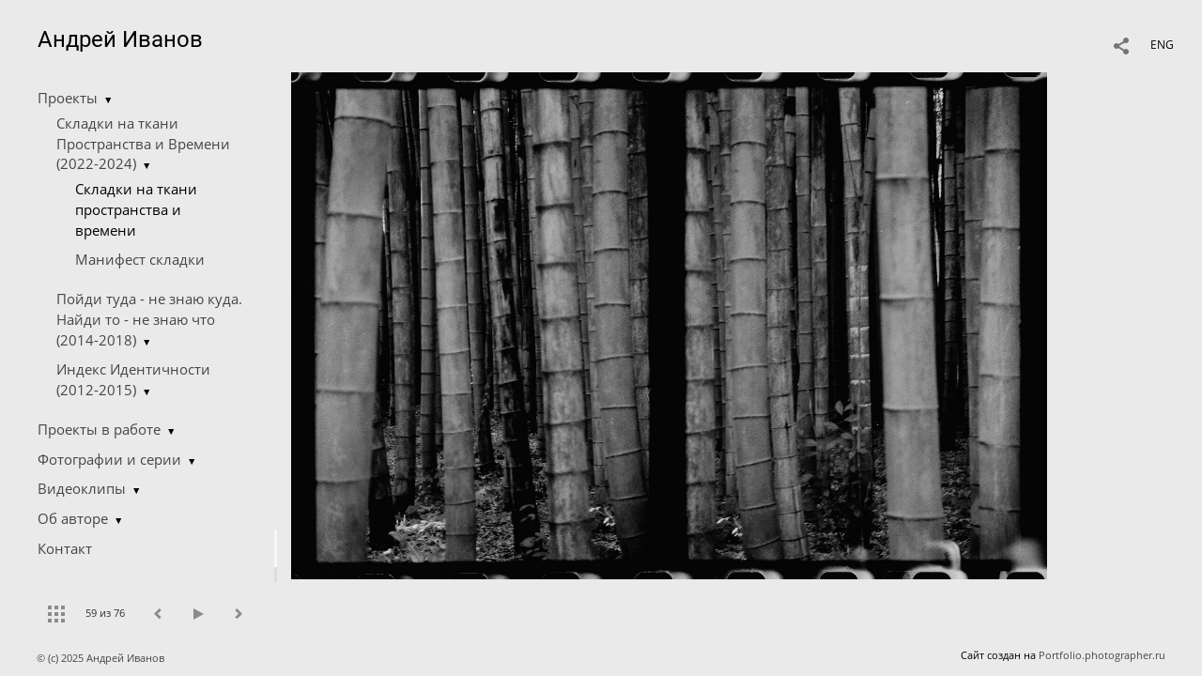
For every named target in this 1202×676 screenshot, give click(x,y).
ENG (1162, 45)
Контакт (65, 548)
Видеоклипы (82, 488)
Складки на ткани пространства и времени (136, 209)
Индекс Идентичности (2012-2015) (133, 379)
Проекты (68, 97)
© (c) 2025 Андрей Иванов (102, 658)
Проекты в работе (99, 429)
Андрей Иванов (120, 39)
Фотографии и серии (109, 459)
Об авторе (73, 518)
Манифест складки (140, 259)
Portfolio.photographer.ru (1102, 655)
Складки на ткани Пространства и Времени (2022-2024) (143, 144)
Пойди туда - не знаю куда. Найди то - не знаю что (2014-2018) (149, 319)
